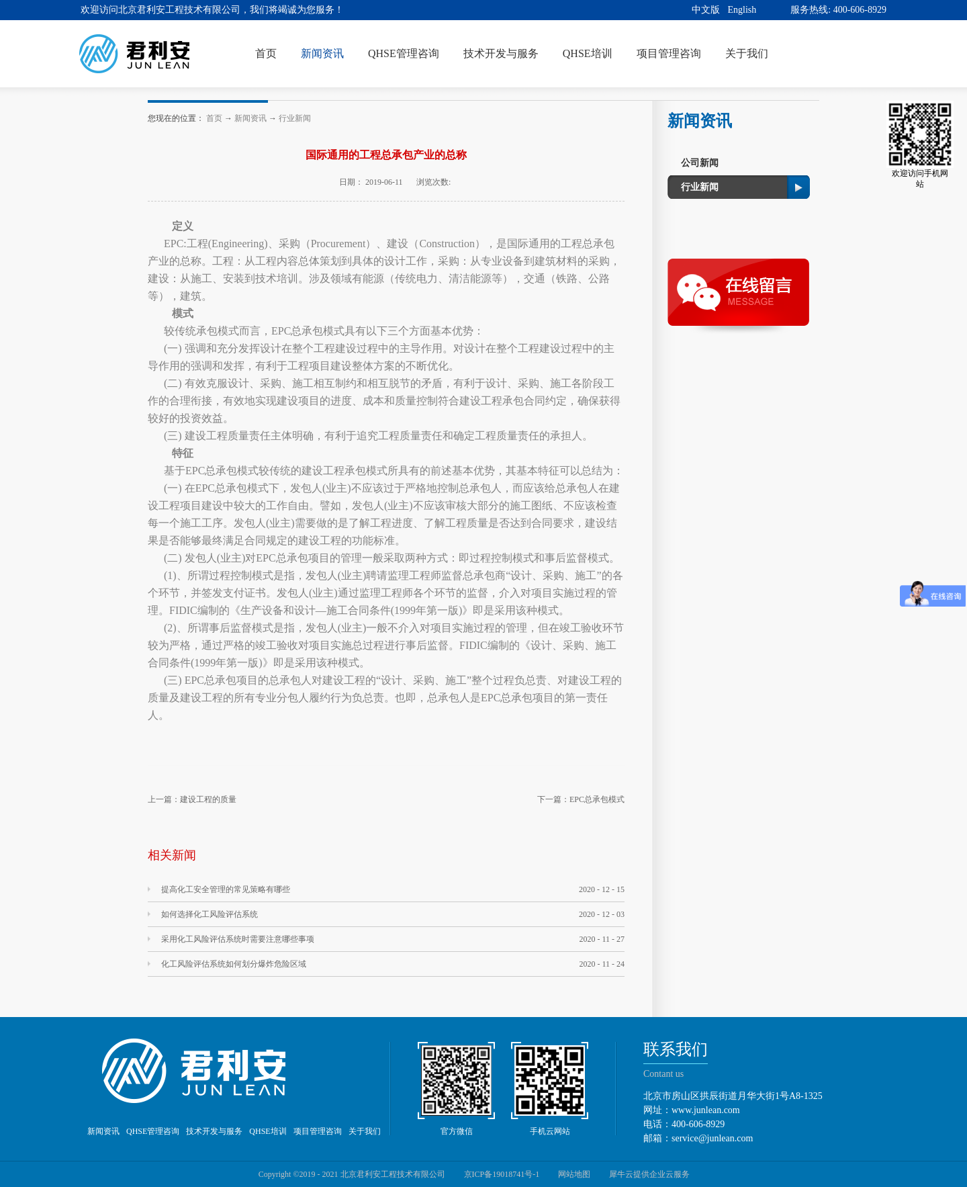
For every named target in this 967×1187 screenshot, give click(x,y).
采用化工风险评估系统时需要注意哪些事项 (237, 939)
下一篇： (581, 799)
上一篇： (192, 799)
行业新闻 (295, 118)
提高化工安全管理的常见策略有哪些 (225, 889)
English (742, 10)
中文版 (706, 10)
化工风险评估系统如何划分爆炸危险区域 (233, 964)
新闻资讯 (250, 118)
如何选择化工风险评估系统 (209, 914)
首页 (266, 53)
